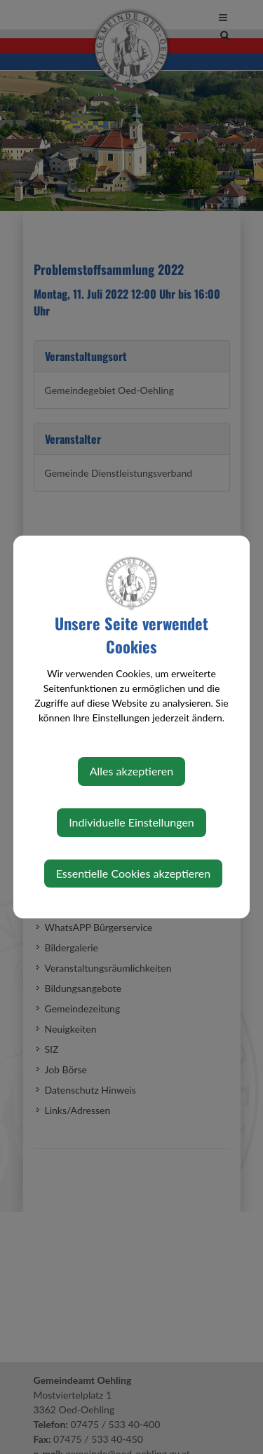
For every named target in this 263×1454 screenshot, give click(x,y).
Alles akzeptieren (131, 770)
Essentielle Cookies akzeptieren (133, 873)
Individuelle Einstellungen (131, 822)
